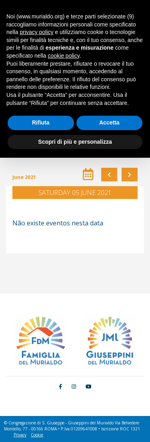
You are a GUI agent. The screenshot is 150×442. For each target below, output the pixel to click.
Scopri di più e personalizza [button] (75, 142)
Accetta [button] (109, 122)
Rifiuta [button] (41, 122)
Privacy (20, 435)
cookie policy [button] (64, 55)
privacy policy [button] (36, 32)
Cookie (37, 435)
